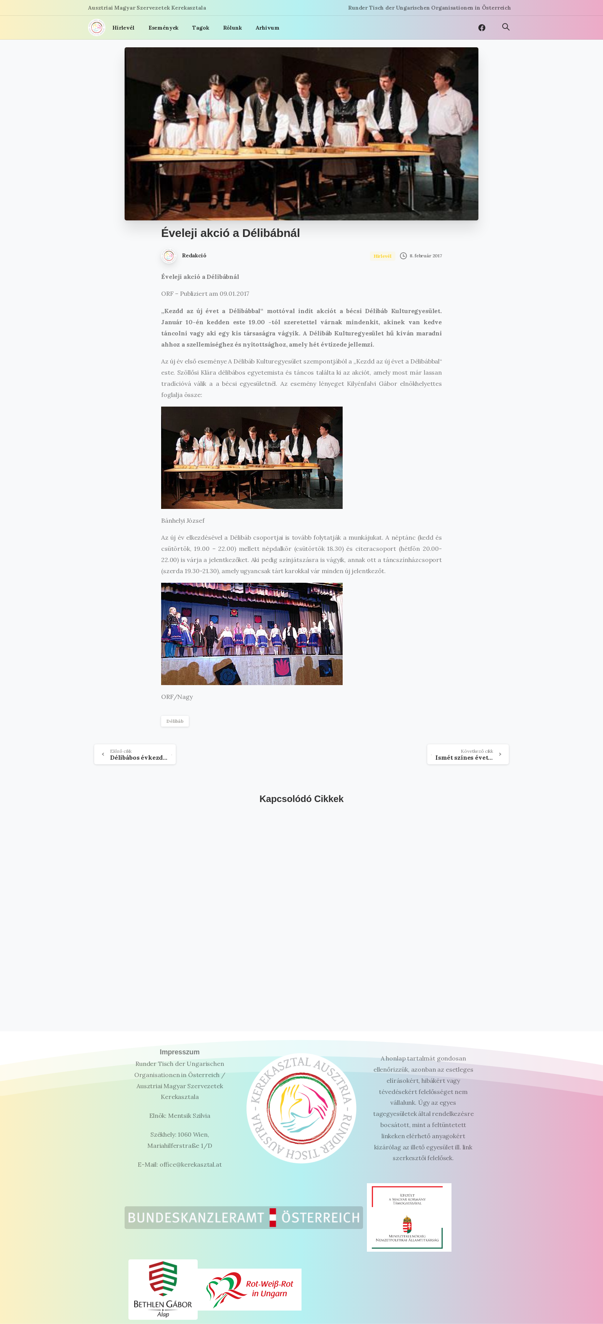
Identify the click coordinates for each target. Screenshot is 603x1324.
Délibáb (175, 721)
